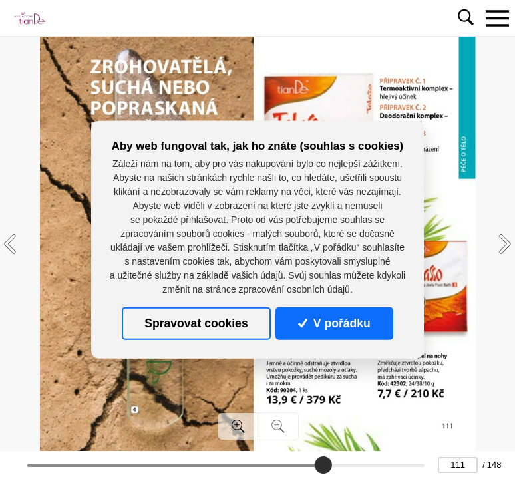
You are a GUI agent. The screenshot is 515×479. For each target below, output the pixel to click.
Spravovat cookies (196, 323)
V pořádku (334, 323)
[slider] (322, 465)
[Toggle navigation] (497, 18)
